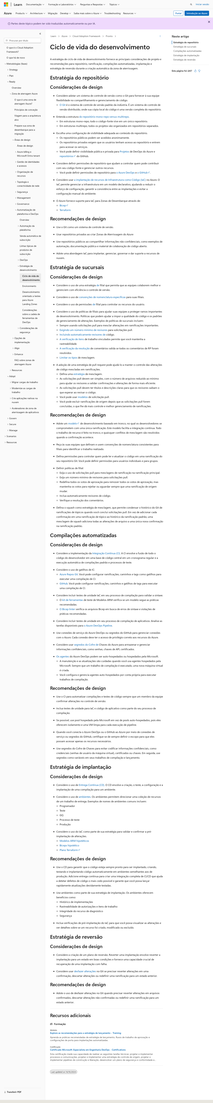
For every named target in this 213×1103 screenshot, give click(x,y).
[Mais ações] (160, 36)
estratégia (79, 374)
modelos (83, 397)
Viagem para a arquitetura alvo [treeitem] (27, 117)
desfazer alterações (85, 971)
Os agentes (62, 656)
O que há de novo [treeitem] (16, 57)
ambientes (85, 796)
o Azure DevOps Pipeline (98, 625)
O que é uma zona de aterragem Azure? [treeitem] (25, 101)
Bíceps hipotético (69, 845)
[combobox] (22, 40)
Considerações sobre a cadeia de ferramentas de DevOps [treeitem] (31, 316)
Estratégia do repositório (186, 42)
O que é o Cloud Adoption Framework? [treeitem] (20, 49)
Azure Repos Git (69, 574)
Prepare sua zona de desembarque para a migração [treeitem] (24, 129)
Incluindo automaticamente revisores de (82, 334)
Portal (178, 13)
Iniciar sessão (202, 4)
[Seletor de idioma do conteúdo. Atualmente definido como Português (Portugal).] (18, 1097)
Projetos (124, 151)
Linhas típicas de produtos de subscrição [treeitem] (28, 249)
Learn (53, 36)
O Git (63, 104)
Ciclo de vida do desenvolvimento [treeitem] (31, 278)
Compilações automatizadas (187, 50)
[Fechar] (40, 34)
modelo (72, 423)
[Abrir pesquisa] (191, 4)
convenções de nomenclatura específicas (102, 297)
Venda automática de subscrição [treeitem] (30, 238)
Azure (64, 36)
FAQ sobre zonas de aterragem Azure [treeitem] (24, 362)
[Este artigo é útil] (195, 71)
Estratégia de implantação (186, 55)
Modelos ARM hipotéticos (74, 840)
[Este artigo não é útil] (199, 71)
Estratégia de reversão (184, 59)
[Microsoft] (6, 4)
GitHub (64, 583)
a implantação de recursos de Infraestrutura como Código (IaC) (110, 179)
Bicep (63, 205)
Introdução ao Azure (197, 13)
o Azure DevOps (125, 172)
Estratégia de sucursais (184, 46)
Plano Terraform (69, 850)
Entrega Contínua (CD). (92, 785)
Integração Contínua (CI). (106, 553)
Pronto (109, 36)
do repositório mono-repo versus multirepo (103, 116)
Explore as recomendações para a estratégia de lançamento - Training (85, 1033)
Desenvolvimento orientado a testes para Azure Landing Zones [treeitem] (31, 298)
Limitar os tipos (68, 357)
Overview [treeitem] (16, 87)
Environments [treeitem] (29, 286)
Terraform (65, 210)
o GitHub (142, 172)
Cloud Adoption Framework (86, 36)
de (98, 285)
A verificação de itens (72, 339)
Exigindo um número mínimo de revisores (83, 330)
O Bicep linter (67, 609)
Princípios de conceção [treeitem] (26, 109)
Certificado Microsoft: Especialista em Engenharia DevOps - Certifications (88, 1049)
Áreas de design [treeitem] (25, 145)
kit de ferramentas (72, 600)
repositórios (66, 156)
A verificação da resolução (75, 348)
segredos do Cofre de (86, 644)
